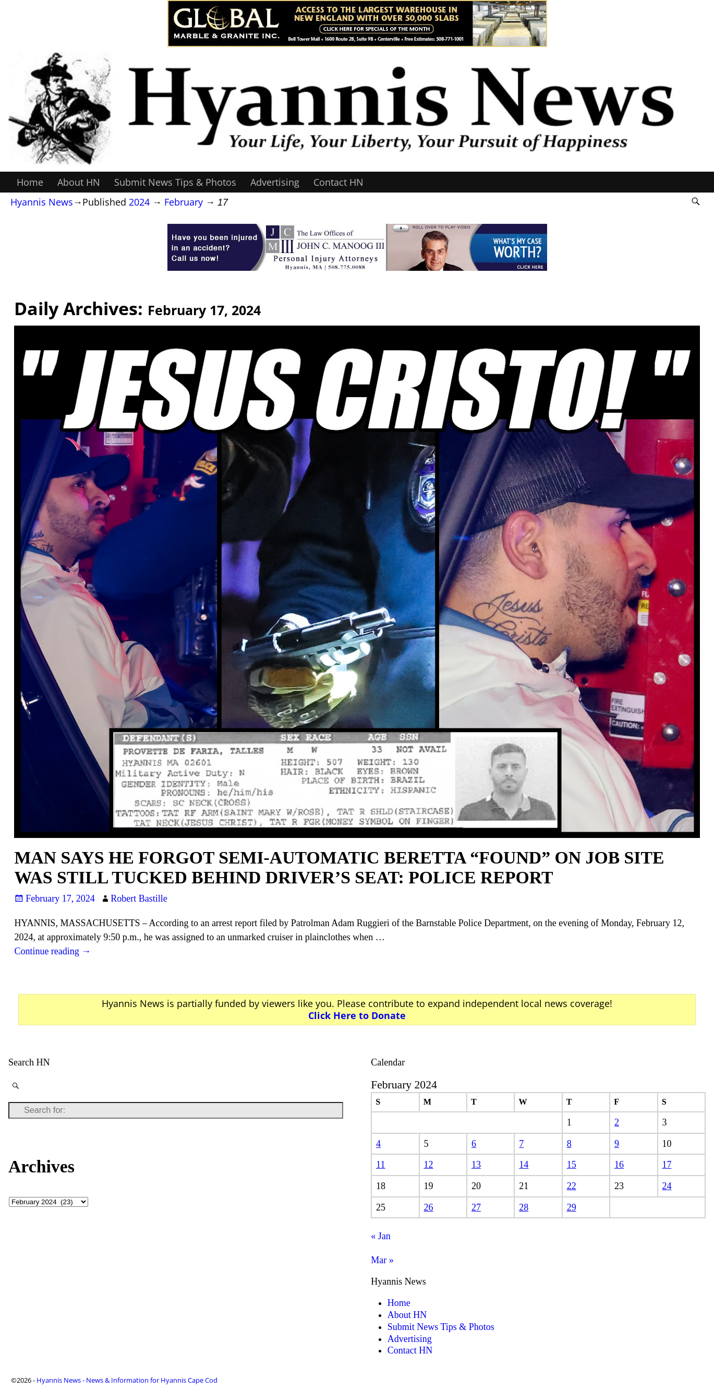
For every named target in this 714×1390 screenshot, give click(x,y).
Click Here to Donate (357, 1015)
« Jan (381, 1236)
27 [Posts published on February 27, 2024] (476, 1207)
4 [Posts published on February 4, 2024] (378, 1144)
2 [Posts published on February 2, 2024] (616, 1122)
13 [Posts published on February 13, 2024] (476, 1164)
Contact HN (338, 182)
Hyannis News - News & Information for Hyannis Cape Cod (127, 1380)
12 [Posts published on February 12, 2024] (428, 1164)
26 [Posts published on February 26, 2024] (428, 1207)
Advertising (274, 182)
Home (30, 182)
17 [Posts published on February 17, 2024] (666, 1164)
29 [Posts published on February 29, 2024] (571, 1207)
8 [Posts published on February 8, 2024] (569, 1144)
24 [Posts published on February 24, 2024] (666, 1186)
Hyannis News (41, 202)
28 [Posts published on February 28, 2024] (523, 1207)
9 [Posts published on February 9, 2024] (616, 1144)
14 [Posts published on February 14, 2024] (523, 1164)
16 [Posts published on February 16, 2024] (619, 1164)
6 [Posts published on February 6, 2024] (473, 1144)
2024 (139, 202)
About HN (78, 182)
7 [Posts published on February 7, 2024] (521, 1144)
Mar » (382, 1260)
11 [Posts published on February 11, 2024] (380, 1164)
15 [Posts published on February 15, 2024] (571, 1164)
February (183, 202)
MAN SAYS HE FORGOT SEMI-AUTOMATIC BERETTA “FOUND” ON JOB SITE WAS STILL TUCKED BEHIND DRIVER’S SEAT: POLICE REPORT (339, 867)
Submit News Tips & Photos (175, 182)
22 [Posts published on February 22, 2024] (571, 1186)
